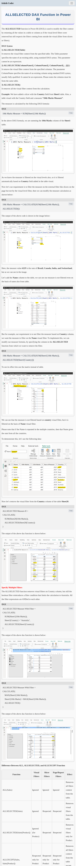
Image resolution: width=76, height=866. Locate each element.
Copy (71, 113)
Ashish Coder (7, 3)
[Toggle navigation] (72, 3)
